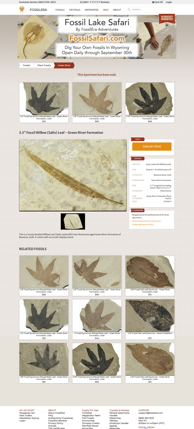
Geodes (113, 415)
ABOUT (117, 9)
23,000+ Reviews (94, 2)
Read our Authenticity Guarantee (146, 221)
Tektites (113, 420)
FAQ (50, 415)
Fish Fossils (88, 418)
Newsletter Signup (29, 418)
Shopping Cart (27, 413)
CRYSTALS (74, 9)
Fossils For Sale (90, 410)
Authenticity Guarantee (60, 418)
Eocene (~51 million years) (158, 169)
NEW (106, 9)
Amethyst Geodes (118, 423)
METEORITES (92, 9)
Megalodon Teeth (91, 415)
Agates (113, 425)
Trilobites (87, 413)
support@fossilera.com (151, 413)
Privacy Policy (55, 423)
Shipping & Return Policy (143, 224)
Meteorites (115, 418)
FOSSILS (60, 9)
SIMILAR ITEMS (152, 146)
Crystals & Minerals (119, 410)
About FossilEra (56, 413)
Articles (52, 425)
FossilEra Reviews (57, 420)
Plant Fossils (165, 191)
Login (169, 2)
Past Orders (25, 415)
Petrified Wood (90, 425)
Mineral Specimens (119, 413)
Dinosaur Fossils (90, 423)
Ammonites (88, 420)
